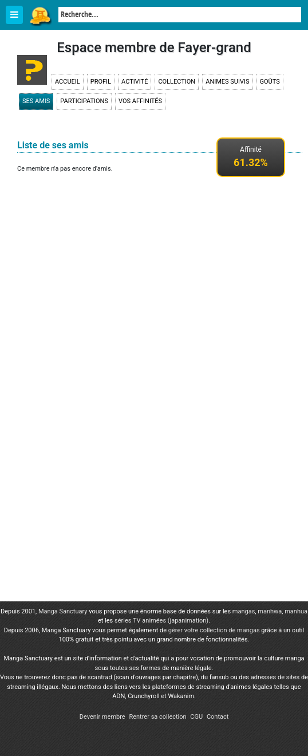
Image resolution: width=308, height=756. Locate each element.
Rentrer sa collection (157, 716)
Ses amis (36, 101)
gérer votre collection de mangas (214, 630)
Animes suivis (227, 81)
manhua (296, 611)
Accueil (67, 81)
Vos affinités (140, 101)
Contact (217, 716)
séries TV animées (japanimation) (161, 620)
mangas (243, 611)
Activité (134, 81)
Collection (176, 81)
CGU (196, 716)
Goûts (270, 81)
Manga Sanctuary (63, 611)
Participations (84, 101)
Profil (100, 81)
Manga (40, 15)
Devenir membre (102, 716)
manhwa (270, 611)
